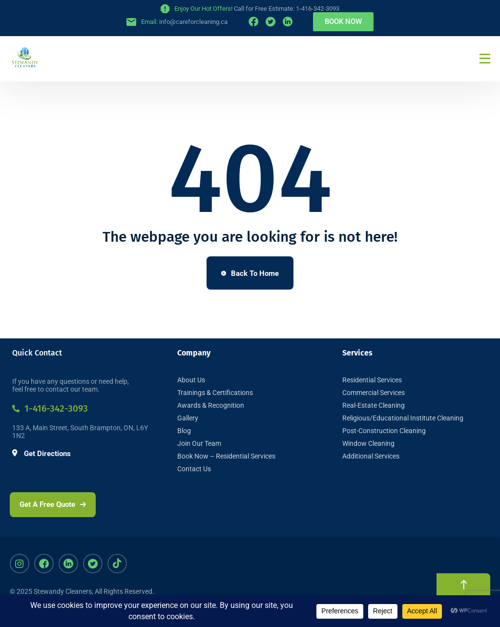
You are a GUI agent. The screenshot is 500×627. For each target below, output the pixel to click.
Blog (184, 431)
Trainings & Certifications (215, 393)
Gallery (187, 418)
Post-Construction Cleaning (384, 431)
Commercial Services (373, 393)
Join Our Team (199, 443)
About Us (191, 380)
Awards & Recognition (210, 405)
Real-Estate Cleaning (373, 405)
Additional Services (370, 456)
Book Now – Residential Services (226, 456)
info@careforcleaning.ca (193, 21)
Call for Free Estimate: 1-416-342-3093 (286, 8)
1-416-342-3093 (50, 408)
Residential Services (372, 380)
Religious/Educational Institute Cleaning (402, 418)
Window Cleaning (368, 443)
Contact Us (194, 469)
